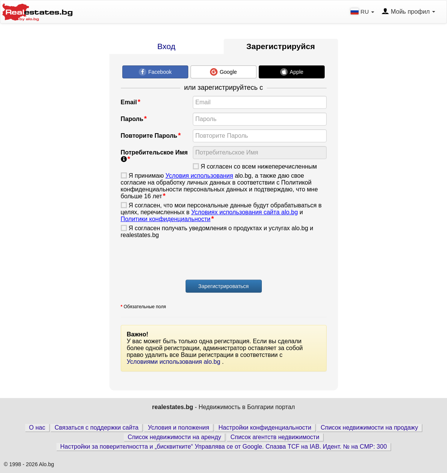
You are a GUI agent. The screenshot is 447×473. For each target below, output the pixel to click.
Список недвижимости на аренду (174, 437)
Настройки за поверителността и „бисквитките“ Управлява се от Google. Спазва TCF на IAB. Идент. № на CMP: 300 (223, 446)
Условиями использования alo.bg (174, 361)
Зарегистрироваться (223, 286)
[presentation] (179, 260)
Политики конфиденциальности (166, 219)
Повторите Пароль (149, 135)
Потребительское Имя (154, 155)
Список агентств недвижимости (275, 437)
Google (223, 72)
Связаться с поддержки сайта (96, 427)
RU (363, 11)
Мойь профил (408, 12)
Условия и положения (178, 427)
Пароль (132, 119)
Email (129, 102)
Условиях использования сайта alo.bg (244, 212)
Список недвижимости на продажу (369, 427)
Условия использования (199, 175)
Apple (291, 72)
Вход (166, 46)
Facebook (155, 72)
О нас (37, 427)
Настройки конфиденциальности (264, 427)
